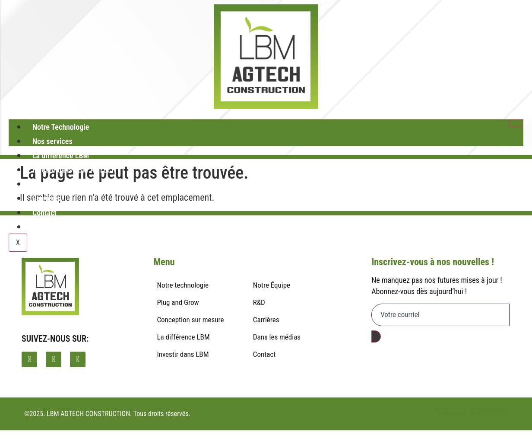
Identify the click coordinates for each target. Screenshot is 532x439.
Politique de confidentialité (471, 412)
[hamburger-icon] (516, 123)
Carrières (46, 198)
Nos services (52, 141)
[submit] (376, 336)
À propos (46, 184)
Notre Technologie (60, 126)
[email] (440, 315)
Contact (44, 212)
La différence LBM (60, 155)
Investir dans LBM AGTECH (74, 169)
